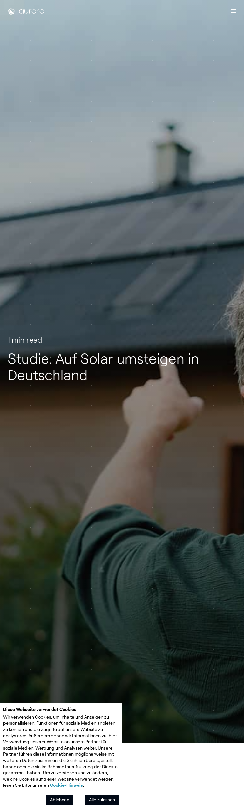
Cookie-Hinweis (66, 785)
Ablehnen (59, 799)
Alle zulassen (102, 799)
